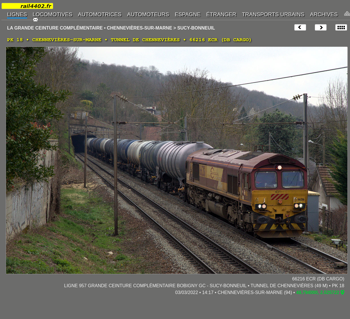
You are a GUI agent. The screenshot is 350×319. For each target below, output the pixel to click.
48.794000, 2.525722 (317, 292)
